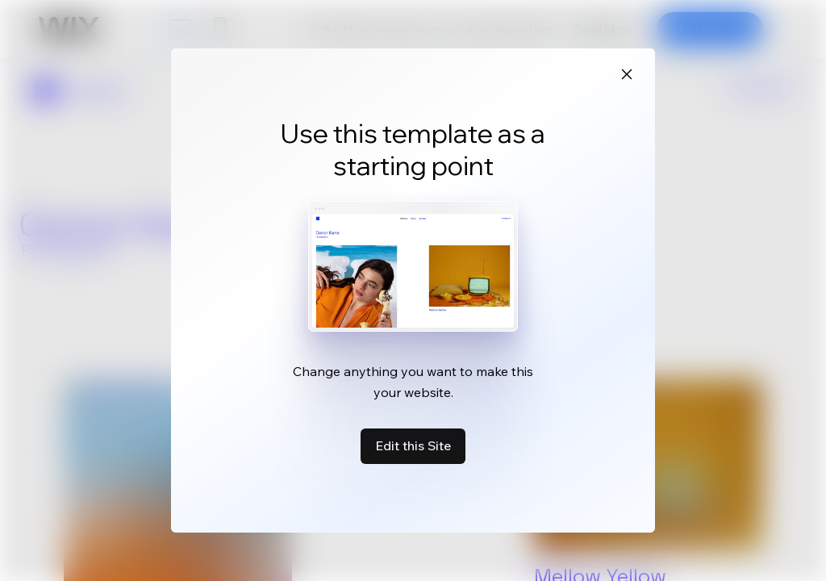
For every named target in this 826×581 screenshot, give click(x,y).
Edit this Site (413, 445)
